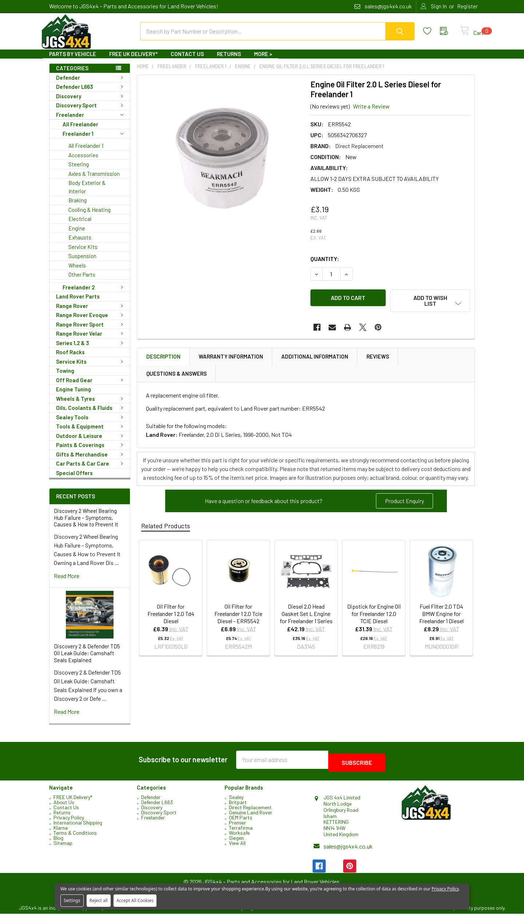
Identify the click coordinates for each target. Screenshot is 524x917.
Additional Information (314, 358)
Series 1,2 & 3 (91, 349)
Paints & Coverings (91, 451)
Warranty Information (231, 358)
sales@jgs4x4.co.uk (348, 849)
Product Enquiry (404, 502)
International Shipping (77, 826)
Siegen (236, 841)
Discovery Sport (91, 111)
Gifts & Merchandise (91, 461)
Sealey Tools (91, 423)
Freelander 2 (94, 293)
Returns (229, 60)
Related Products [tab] (165, 528)
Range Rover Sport (91, 331)
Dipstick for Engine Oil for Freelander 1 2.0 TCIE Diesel (374, 616)
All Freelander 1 (85, 152)
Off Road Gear (91, 386)
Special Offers (74, 479)
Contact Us (187, 60)
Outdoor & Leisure (91, 442)
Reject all (99, 900)
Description (163, 358)
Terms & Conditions (75, 836)
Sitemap (62, 846)
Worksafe (239, 836)
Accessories (83, 161)
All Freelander (80, 130)
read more (66, 582)
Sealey (236, 800)
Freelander (89, 121)
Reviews (377, 358)
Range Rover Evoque (91, 321)
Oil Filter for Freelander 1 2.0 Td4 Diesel (170, 616)
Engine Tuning (73, 395)
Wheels (77, 272)
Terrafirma (241, 831)
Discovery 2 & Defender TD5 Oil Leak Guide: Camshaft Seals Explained (87, 659)
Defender (91, 84)
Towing (65, 377)
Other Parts (81, 281)
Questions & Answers (176, 375)
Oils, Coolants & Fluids (91, 414)
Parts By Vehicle (72, 60)
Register (467, 6)
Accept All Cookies (135, 900)
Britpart (238, 805)
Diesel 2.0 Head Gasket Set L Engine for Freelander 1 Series (306, 616)
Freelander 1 (93, 140)
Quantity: (324, 265)
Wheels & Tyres (91, 405)
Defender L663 (91, 93)
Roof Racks (70, 358)
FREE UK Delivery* (133, 60)
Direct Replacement (250, 810)
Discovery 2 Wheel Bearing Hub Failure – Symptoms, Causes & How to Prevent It (86, 524)
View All (237, 846)
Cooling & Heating (89, 216)
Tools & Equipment (91, 433)
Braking (77, 206)
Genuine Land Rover (250, 816)
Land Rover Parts (78, 303)
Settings (72, 900)
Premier (237, 826)
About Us (63, 805)
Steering (78, 170)
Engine (76, 235)
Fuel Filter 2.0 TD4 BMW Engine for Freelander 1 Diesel (441, 616)
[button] (404, 503)
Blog (58, 841)
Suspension (82, 262)
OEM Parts (240, 821)
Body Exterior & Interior (87, 193)
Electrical (79, 225)
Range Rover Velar (91, 340)
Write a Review (371, 112)
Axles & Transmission (94, 180)
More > (263, 60)
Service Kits (83, 253)
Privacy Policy (68, 821)
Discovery (91, 102)
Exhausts (79, 244)
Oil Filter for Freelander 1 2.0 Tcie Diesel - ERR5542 (238, 616)
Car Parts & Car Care (91, 470)
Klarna (60, 831)
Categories (72, 74)
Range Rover (91, 312)
